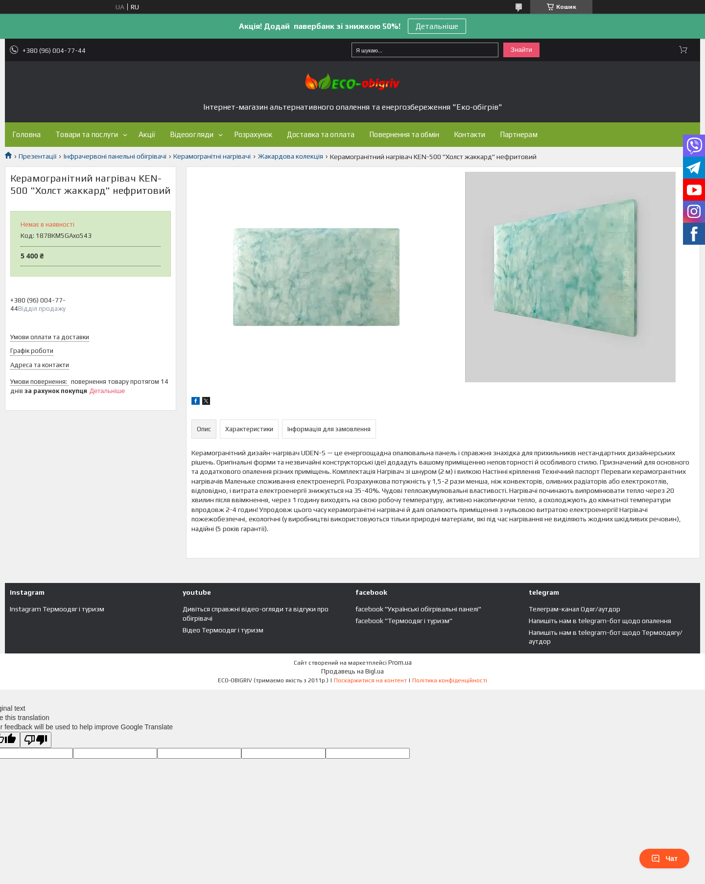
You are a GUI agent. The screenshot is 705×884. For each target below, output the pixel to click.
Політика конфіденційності (449, 680)
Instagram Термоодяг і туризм (57, 609)
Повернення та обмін (404, 134)
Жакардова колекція (290, 156)
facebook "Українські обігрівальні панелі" (418, 609)
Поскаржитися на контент (370, 680)
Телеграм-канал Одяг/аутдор (574, 609)
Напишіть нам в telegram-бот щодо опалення (600, 621)
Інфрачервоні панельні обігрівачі (115, 156)
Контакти (469, 134)
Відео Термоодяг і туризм (223, 630)
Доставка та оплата (320, 134)
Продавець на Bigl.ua (352, 671)
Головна (26, 134)
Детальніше (437, 26)
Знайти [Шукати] (521, 49)
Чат (664, 858)
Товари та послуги (86, 134)
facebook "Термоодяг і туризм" (403, 621)
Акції (147, 134)
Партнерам (519, 134)
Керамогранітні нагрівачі (212, 156)
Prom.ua (400, 662)
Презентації (37, 156)
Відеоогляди (191, 134)
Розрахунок (253, 134)
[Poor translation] (35, 740)
